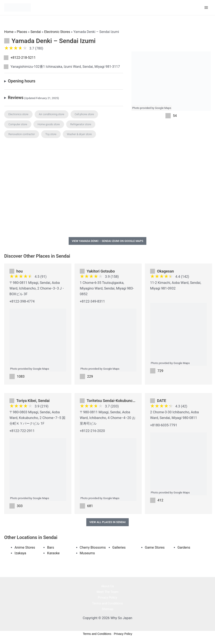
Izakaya (20, 553)
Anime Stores (24, 547)
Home (8, 31)
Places (22, 31)
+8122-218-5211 (23, 57)
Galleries (119, 547)
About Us (107, 586)
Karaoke (53, 553)
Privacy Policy (107, 597)
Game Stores (155, 547)
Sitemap (107, 608)
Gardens (183, 547)
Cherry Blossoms (93, 547)
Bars (50, 547)
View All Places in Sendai (107, 521)
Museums (87, 553)
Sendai (35, 31)
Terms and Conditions (107, 603)
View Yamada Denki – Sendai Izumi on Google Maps (107, 240)
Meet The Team (107, 591)
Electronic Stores (57, 31)
